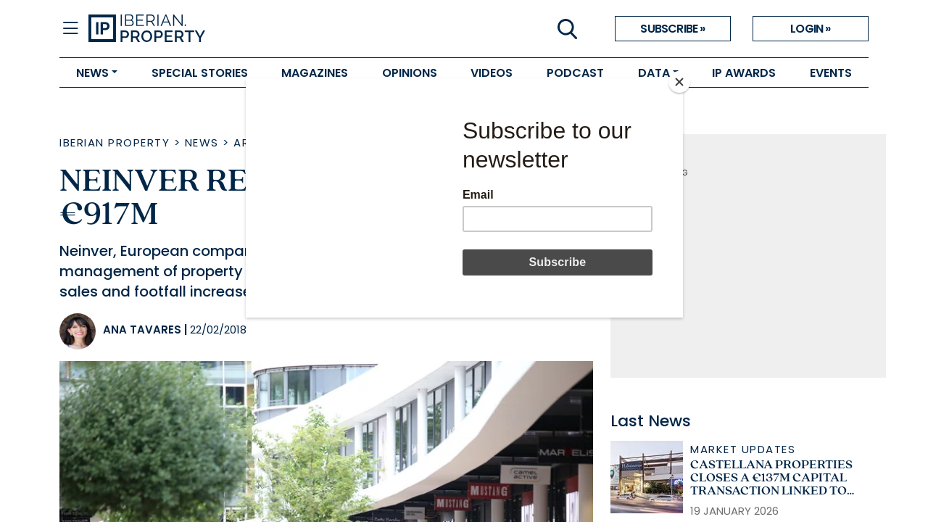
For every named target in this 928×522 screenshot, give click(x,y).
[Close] (679, 82)
